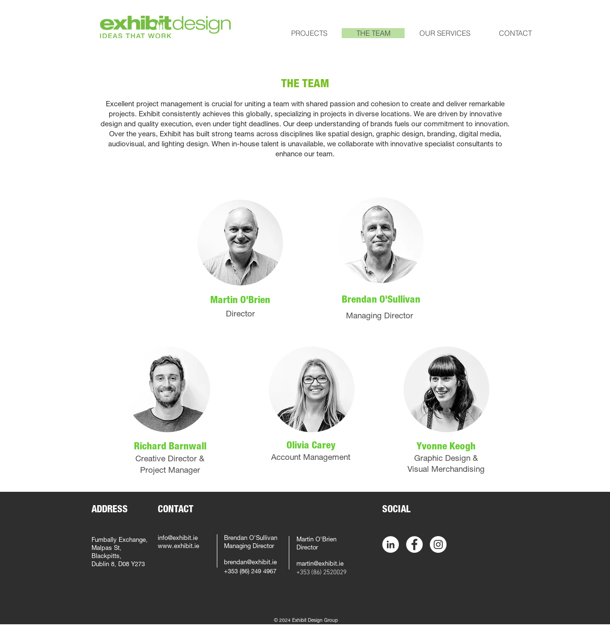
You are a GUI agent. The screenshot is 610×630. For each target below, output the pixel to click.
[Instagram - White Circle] (438, 544)
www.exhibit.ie (178, 547)
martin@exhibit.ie (320, 564)
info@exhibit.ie (178, 539)
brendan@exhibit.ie (250, 563)
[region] (240, 242)
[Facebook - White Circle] (414, 544)
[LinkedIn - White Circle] (390, 544)
